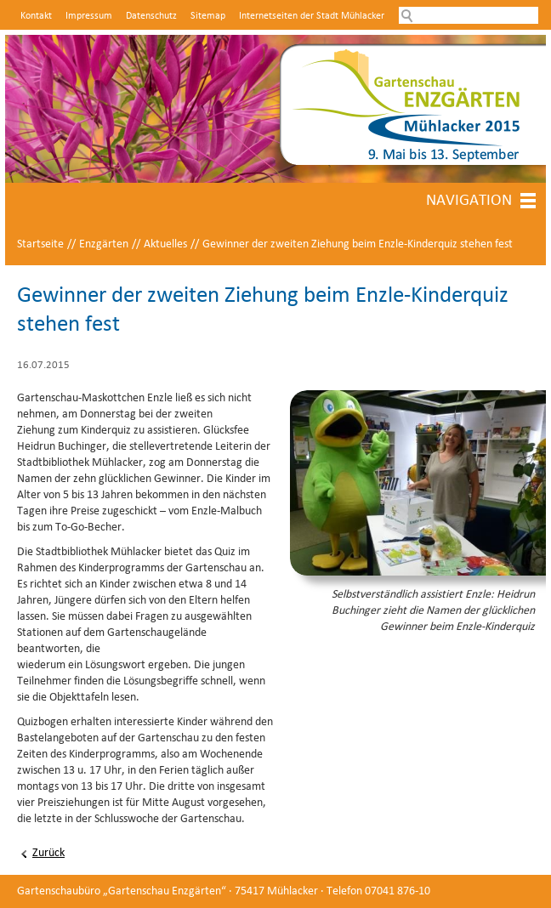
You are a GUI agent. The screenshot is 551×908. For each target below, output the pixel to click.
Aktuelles (165, 244)
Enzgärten (103, 244)
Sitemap (207, 16)
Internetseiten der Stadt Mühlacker (311, 16)
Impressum (88, 16)
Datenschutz (151, 16)
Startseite (40, 244)
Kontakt (36, 16)
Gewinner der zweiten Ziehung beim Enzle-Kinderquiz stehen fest (357, 244)
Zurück (48, 853)
